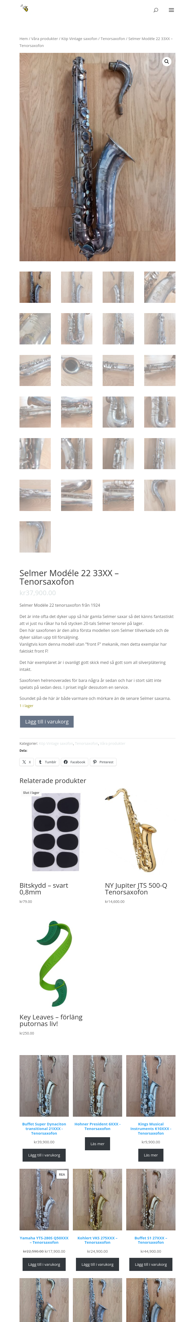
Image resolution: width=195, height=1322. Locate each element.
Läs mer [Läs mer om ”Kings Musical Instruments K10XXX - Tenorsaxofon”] (151, 1154)
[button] (166, 61)
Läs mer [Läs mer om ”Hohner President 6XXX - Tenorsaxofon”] (98, 1143)
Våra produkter (44, 38)
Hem (24, 38)
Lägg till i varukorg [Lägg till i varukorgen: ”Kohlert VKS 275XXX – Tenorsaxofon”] (98, 1264)
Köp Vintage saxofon (79, 38)
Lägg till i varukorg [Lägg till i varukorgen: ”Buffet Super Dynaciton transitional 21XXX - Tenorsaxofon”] (44, 1154)
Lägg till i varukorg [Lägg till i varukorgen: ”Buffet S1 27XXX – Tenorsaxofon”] (151, 1264)
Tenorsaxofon (113, 38)
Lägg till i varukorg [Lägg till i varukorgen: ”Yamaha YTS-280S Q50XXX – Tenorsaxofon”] (44, 1264)
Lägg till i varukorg (47, 721)
